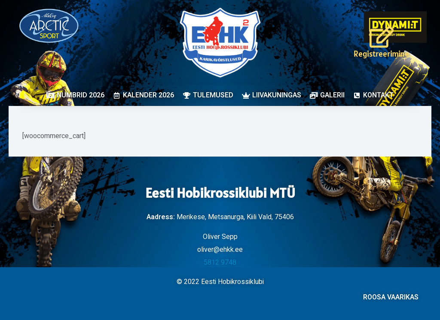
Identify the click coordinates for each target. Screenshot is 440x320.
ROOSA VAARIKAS (391, 297)
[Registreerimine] (381, 37)
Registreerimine (381, 53)
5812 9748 (220, 262)
